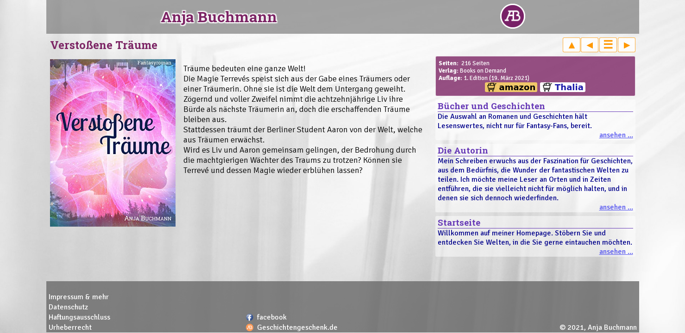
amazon (517, 87)
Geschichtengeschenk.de (297, 327)
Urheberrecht (70, 327)
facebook (272, 317)
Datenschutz (68, 307)
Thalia (569, 87)
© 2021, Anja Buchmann (598, 327)
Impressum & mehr (79, 297)
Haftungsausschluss (79, 317)
